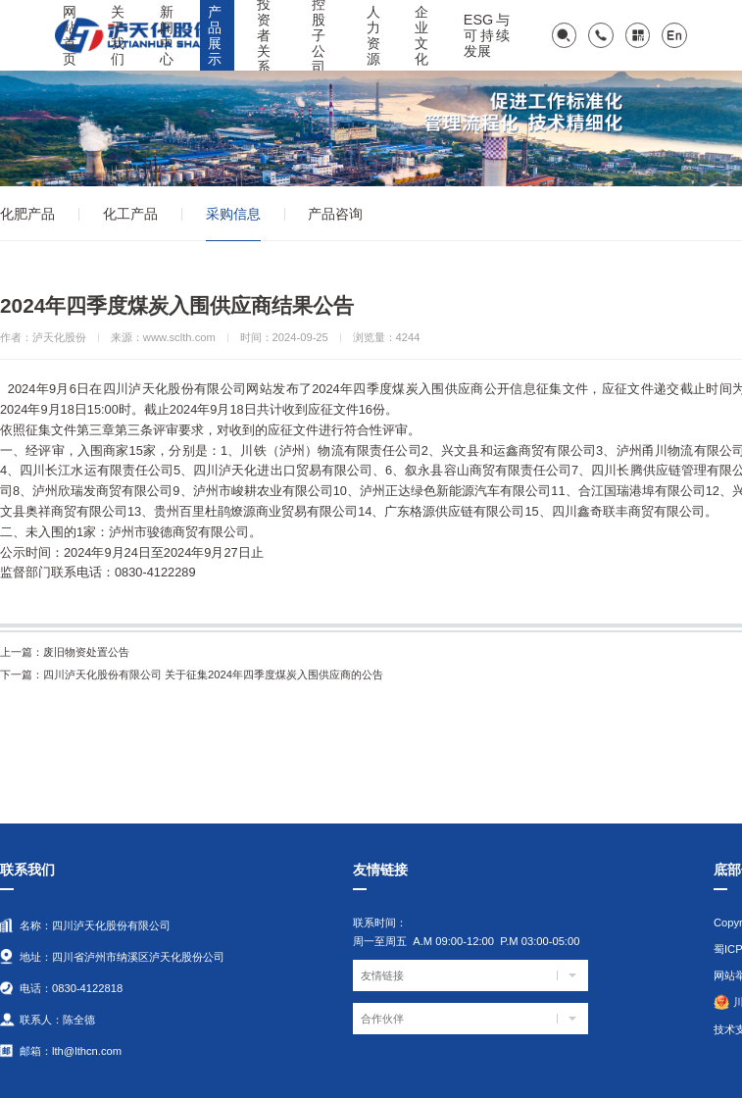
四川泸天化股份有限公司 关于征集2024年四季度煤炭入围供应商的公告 (191, 674)
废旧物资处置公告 (64, 652)
